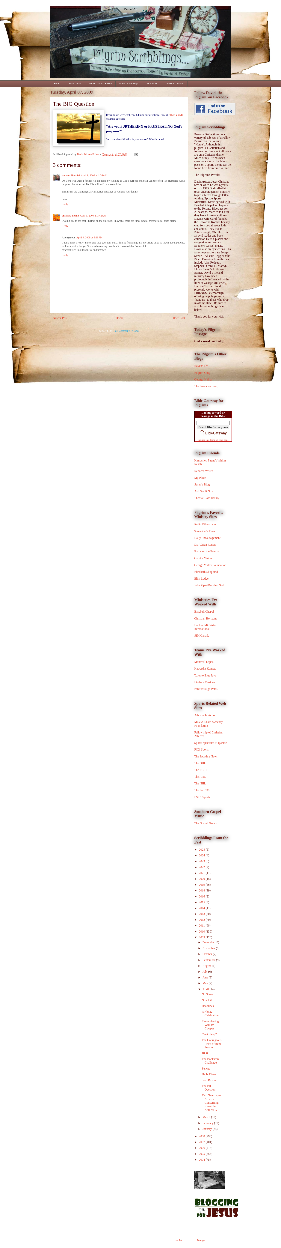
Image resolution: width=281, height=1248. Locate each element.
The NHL (200, 783)
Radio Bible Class (205, 524)
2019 (202, 884)
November (209, 948)
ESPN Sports (202, 797)
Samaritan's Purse (205, 531)
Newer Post (60, 318)
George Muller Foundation (210, 565)
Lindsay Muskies (204, 682)
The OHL (200, 763)
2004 (202, 1159)
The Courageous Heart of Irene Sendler (211, 1043)
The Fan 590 (201, 790)
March (207, 1117)
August (207, 965)
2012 (202, 919)
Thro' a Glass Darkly (206, 498)
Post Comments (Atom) (126, 331)
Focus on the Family (206, 551)
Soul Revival (209, 1080)
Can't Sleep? (209, 1034)
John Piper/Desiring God (209, 585)
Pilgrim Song (202, 372)
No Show (207, 994)
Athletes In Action (205, 715)
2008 (202, 1136)
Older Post (178, 318)
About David (74, 83)
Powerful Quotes (175, 83)
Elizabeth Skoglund (206, 571)
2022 (202, 867)
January (208, 1128)
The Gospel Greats (205, 823)
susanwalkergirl (71, 175)
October (208, 954)
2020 (202, 878)
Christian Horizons (205, 618)
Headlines (208, 1006)
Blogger (201, 1240)
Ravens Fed (201, 365)
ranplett (179, 1240)
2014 (202, 908)
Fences (206, 1068)
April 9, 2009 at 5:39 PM (89, 237)
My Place (200, 477)
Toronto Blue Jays (205, 675)
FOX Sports (201, 749)
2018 (202, 890)
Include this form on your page (213, 439)
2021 (202, 873)
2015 (202, 902)
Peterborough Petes (205, 689)
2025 (202, 849)
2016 (202, 896)
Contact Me (152, 83)
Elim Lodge (201, 578)
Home (57, 83)
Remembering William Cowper (210, 1025)
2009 (202, 937)
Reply (65, 204)
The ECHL (201, 770)
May (206, 983)
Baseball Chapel (204, 611)
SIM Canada (176, 115)
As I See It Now (204, 491)
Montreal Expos (204, 661)
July (205, 971)
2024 (202, 855)
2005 (202, 1153)
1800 (205, 1053)
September (209, 960)
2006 (202, 1147)
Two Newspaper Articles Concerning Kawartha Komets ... (211, 1102)
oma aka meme (70, 215)
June (206, 977)
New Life (207, 1000)
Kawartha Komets (205, 668)
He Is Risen (209, 1074)
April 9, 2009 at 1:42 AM (93, 215)
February (208, 1123)
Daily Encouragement (207, 537)
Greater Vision (203, 558)
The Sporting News (205, 756)
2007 (202, 1142)
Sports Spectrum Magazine (210, 742)
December (209, 942)
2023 (202, 861)
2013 (202, 913)
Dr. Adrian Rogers (205, 544)
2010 (202, 931)
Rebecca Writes (203, 471)
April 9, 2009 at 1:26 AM (94, 175)
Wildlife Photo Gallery (100, 83)
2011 (202, 925)
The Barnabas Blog (205, 386)
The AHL (200, 776)
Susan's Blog (202, 484)
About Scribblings (128, 83)
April (206, 989)
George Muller (203, 379)
